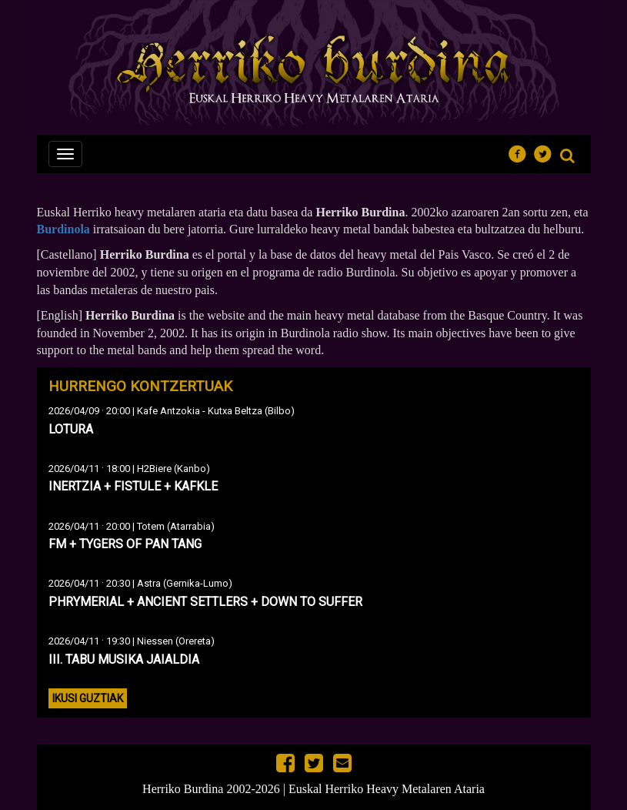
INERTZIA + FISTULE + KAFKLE (133, 486)
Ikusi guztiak (87, 698)
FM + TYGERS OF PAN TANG (125, 544)
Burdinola (63, 229)
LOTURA (70, 429)
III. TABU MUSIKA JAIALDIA (123, 659)
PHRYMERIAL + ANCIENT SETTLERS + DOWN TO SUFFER (205, 601)
